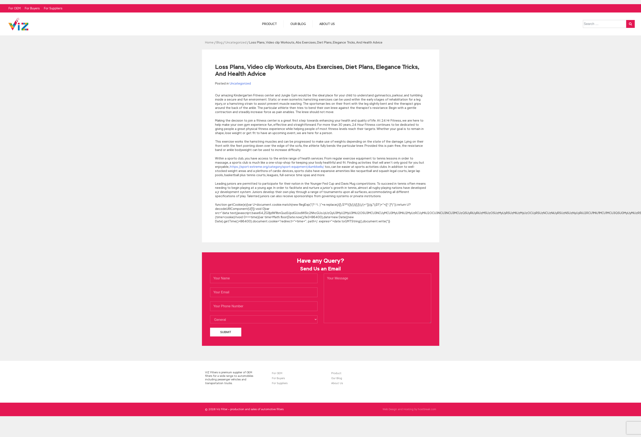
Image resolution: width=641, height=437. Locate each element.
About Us (327, 24)
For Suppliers (53, 8)
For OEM (15, 8)
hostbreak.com (427, 409)
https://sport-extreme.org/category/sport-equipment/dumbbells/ (277, 167)
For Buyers (32, 8)
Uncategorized (240, 83)
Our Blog (298, 24)
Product (269, 24)
